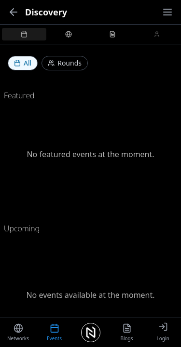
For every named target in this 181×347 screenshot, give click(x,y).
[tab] (24, 34)
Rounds (65, 62)
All (22, 62)
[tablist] (90, 34)
